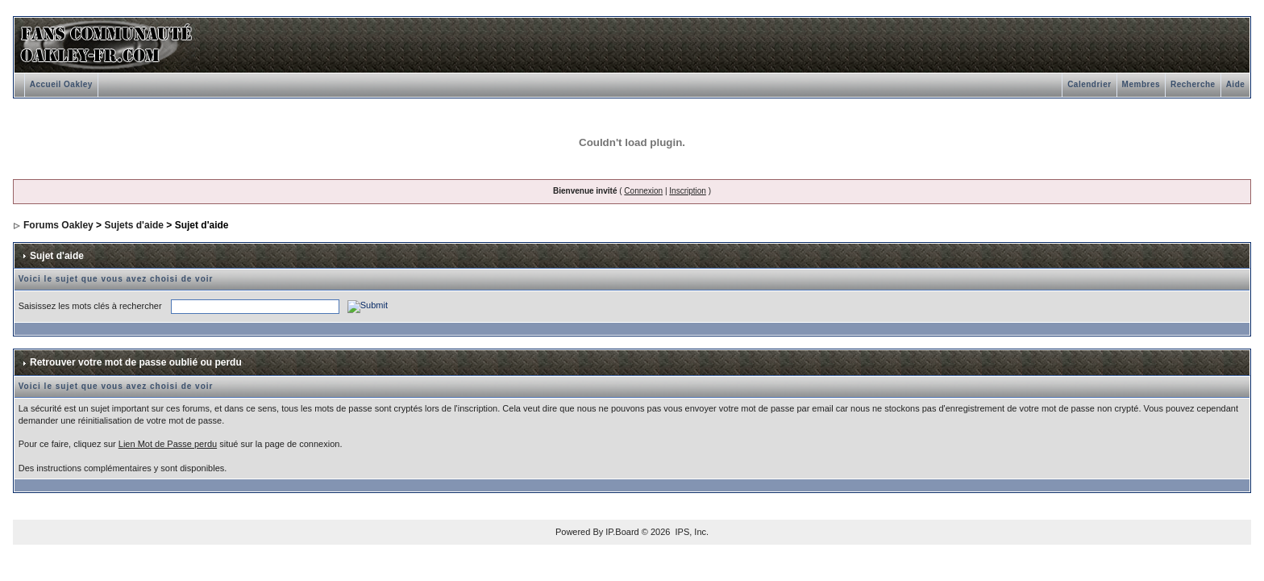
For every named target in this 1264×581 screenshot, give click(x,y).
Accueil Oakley (61, 84)
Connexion (643, 190)
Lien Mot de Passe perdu (167, 444)
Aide (1235, 84)
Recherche (1193, 84)
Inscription (687, 190)
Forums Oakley (58, 225)
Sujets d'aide (134, 225)
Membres (1141, 84)
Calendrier (1089, 84)
